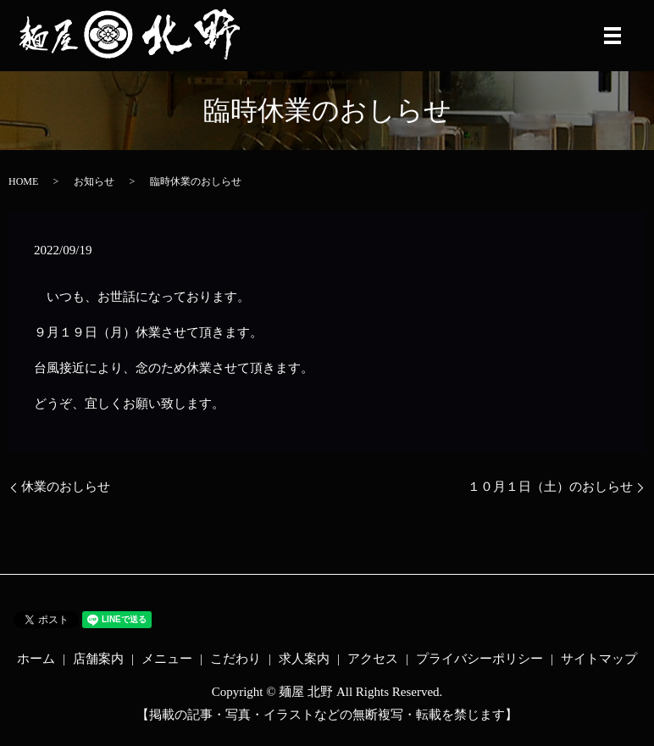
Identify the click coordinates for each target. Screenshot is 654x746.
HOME (23, 181)
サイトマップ (599, 658)
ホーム (36, 658)
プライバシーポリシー (479, 658)
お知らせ (94, 181)
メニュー (166, 658)
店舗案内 (98, 658)
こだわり (235, 658)
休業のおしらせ (65, 486)
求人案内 (304, 658)
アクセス (372, 658)
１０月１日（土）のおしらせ (550, 486)
